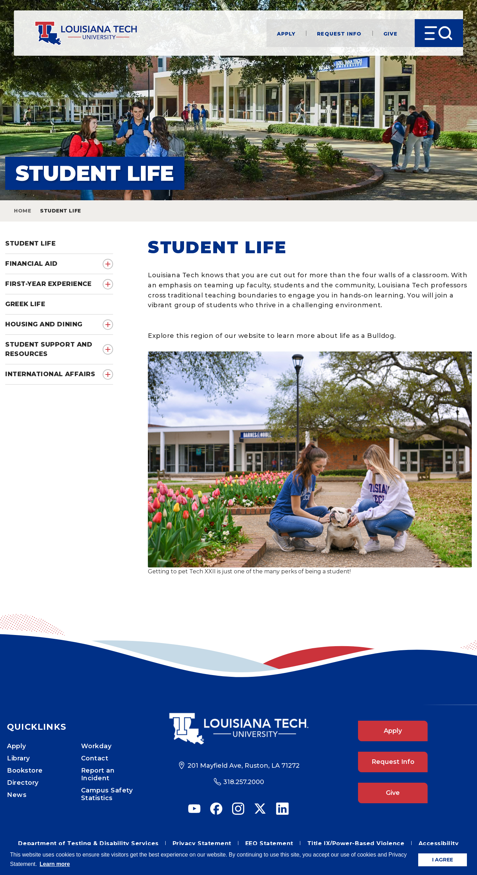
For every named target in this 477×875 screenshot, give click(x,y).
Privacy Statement (202, 843)
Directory (23, 783)
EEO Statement (269, 843)
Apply (286, 33)
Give (390, 33)
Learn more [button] (55, 864)
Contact (95, 758)
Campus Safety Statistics (107, 794)
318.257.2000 (243, 782)
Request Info (339, 33)
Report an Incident (98, 774)
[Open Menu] (439, 33)
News (16, 795)
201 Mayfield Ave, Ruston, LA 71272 (244, 765)
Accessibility (439, 843)
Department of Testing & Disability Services (88, 843)
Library (18, 758)
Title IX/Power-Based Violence (356, 843)
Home (22, 211)
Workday (96, 746)
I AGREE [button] (442, 860)
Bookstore (25, 770)
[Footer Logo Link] (238, 728)
